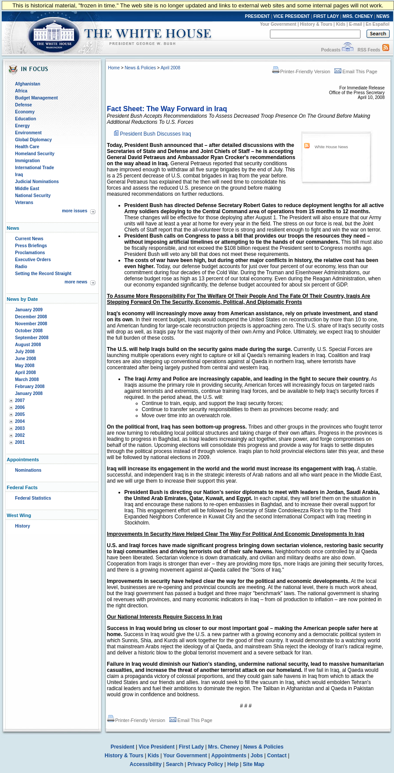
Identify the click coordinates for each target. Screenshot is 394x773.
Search (174, 764)
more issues (74, 210)
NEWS (383, 16)
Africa (21, 91)
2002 (20, 435)
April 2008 (25, 372)
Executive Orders (33, 259)
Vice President (156, 747)
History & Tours (316, 24)
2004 (20, 421)
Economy (25, 111)
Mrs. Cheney (223, 747)
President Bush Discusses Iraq (155, 134)
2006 (20, 407)
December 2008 (31, 316)
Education (25, 118)
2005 (20, 414)
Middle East (27, 188)
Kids (341, 24)
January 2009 (29, 309)
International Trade (34, 167)
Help (233, 764)
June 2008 (25, 358)
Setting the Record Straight (43, 273)
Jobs (257, 756)
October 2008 (29, 330)
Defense (23, 104)
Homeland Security (35, 153)
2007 (20, 400)
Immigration (27, 160)
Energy (22, 125)
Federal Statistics (33, 498)
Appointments (228, 756)
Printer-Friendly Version (301, 71)
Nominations (28, 470)
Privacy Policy (205, 764)
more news (75, 281)
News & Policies (140, 67)
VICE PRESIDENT (291, 16)
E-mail (355, 24)
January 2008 (29, 393)
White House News (331, 147)
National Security (33, 195)
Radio (21, 266)
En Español (377, 24)
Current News (29, 238)
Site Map (253, 764)
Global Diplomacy (33, 139)
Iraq (19, 174)
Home (114, 67)
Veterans (24, 202)
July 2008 (25, 351)
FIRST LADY (326, 16)
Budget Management (36, 97)
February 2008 (30, 386)
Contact (277, 756)
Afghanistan (27, 84)
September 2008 (32, 337)
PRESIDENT (257, 16)
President (123, 747)
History (22, 526)
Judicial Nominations (37, 181)
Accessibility (146, 764)
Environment (28, 132)
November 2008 (31, 323)
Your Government (278, 24)
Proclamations (30, 252)
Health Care (27, 146)
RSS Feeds (368, 50)
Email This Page (355, 71)
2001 (20, 442)
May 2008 (24, 365)
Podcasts (330, 50)
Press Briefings (31, 245)
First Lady (191, 747)
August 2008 (28, 344)
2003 (20, 428)
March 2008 (27, 379)
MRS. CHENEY (358, 16)
